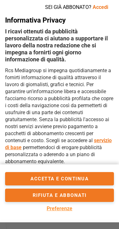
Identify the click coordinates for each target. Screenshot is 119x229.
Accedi (100, 7)
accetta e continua (59, 179)
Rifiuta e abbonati (60, 195)
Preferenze (59, 208)
